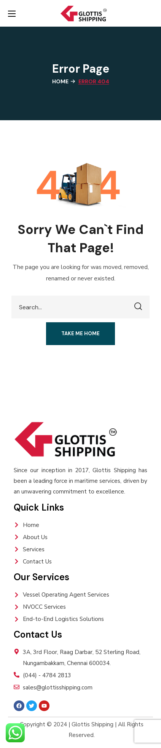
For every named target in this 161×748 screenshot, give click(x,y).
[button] (80, 333)
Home (60, 81)
